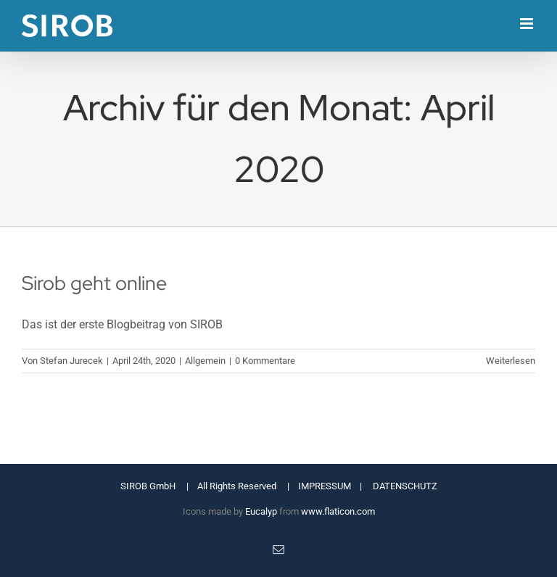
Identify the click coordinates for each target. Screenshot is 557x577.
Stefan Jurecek (71, 360)
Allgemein (205, 360)
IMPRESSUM (324, 486)
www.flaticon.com (338, 511)
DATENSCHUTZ (405, 486)
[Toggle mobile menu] (527, 23)
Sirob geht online (94, 283)
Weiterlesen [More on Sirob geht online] (510, 360)
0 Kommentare (265, 360)
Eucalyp (261, 511)
